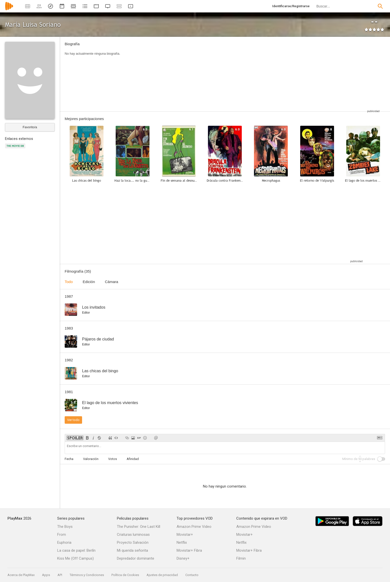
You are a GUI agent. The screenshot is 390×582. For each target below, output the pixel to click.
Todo (69, 282)
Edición (89, 282)
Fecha (69, 459)
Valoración (90, 459)
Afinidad (133, 459)
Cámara (111, 282)
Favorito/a (30, 127)
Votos (112, 459)
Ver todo (73, 420)
